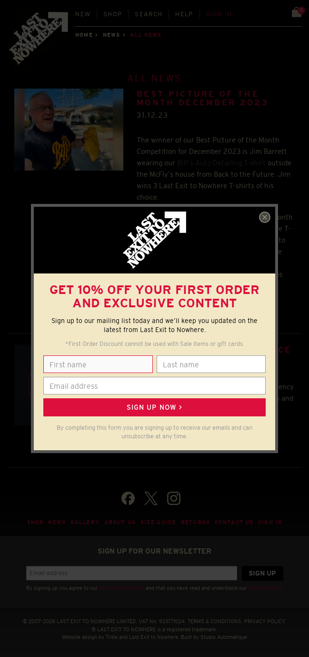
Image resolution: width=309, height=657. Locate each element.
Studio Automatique (223, 637)
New (82, 14)
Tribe (112, 637)
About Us (120, 522)
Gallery (85, 522)
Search (148, 14)
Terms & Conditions (121, 588)
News (111, 35)
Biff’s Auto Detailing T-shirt (221, 163)
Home (83, 35)
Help (184, 14)
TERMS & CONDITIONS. (215, 621)
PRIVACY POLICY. (265, 621)
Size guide (158, 522)
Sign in (219, 14)
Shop (112, 14)
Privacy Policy (264, 588)
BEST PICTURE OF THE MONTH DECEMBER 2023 (203, 98)
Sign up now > (154, 407)
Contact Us (234, 522)
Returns (195, 522)
